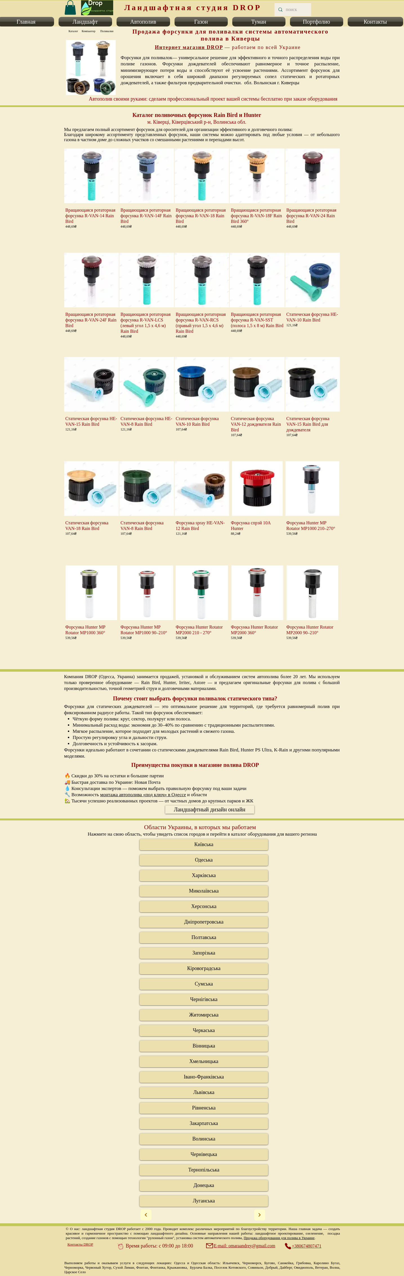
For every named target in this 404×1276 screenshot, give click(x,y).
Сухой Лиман (123, 1267)
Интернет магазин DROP (189, 47)
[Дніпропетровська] (204, 922)
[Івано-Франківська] (204, 1077)
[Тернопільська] (204, 1170)
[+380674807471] (306, 1246)
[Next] (145, 1215)
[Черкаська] (204, 1030)
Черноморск (251, 1263)
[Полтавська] (204, 937)
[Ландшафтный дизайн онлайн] (209, 809)
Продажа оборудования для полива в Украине (279, 1238)
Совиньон (255, 1267)
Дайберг (286, 1267)
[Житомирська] (204, 1015)
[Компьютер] (88, 31)
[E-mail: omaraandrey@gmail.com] (241, 1246)
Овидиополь (303, 1267)
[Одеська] (204, 860)
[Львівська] (204, 1092)
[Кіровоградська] (204, 968)
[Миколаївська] (204, 891)
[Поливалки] (107, 31)
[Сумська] (204, 984)
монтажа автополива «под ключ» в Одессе (143, 794)
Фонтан (142, 1267)
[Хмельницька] (204, 1061)
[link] (70, 7)
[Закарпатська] (204, 1123)
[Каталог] (73, 31)
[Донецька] (204, 1185)
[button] (85, 21)
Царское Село (75, 1272)
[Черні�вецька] (204, 1154)
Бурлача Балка (201, 1267)
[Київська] (204, 844)
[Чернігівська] (204, 999)
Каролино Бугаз (326, 1263)
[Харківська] (204, 875)
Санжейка (285, 1263)
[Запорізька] (204, 953)
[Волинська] (204, 1139)
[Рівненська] (204, 1108)
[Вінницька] (204, 1046)
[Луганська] (204, 1201)
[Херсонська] (204, 906)
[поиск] (292, 9)
